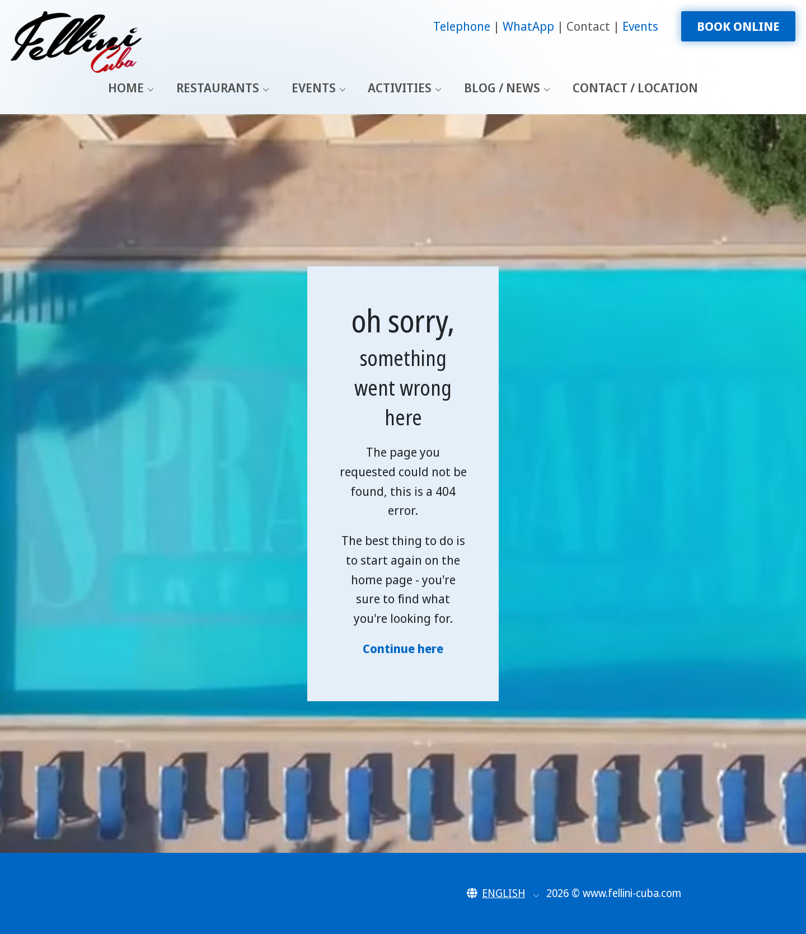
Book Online (738, 26)
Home (126, 87)
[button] (503, 893)
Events (640, 26)
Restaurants (217, 87)
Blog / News (502, 87)
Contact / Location (635, 87)
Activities (400, 87)
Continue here (403, 648)
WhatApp (530, 26)
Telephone (463, 26)
